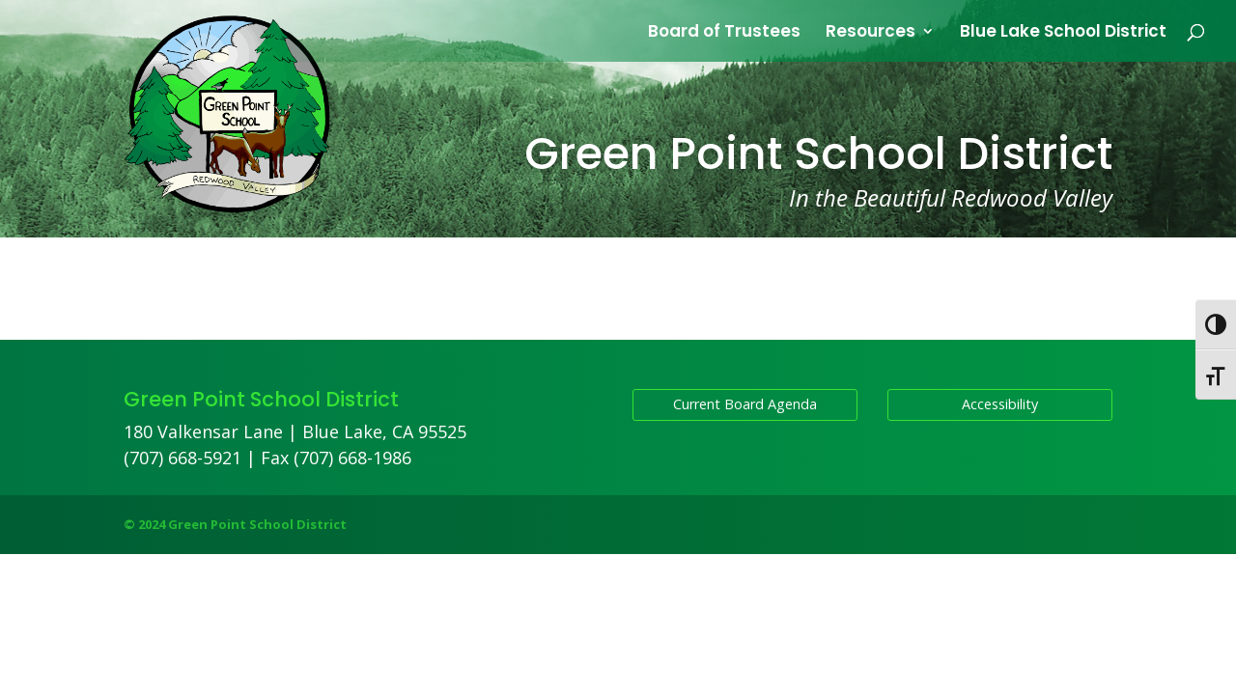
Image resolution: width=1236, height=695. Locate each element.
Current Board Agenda (745, 404)
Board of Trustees (724, 33)
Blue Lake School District (1063, 33)
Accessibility (1000, 404)
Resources (870, 33)
